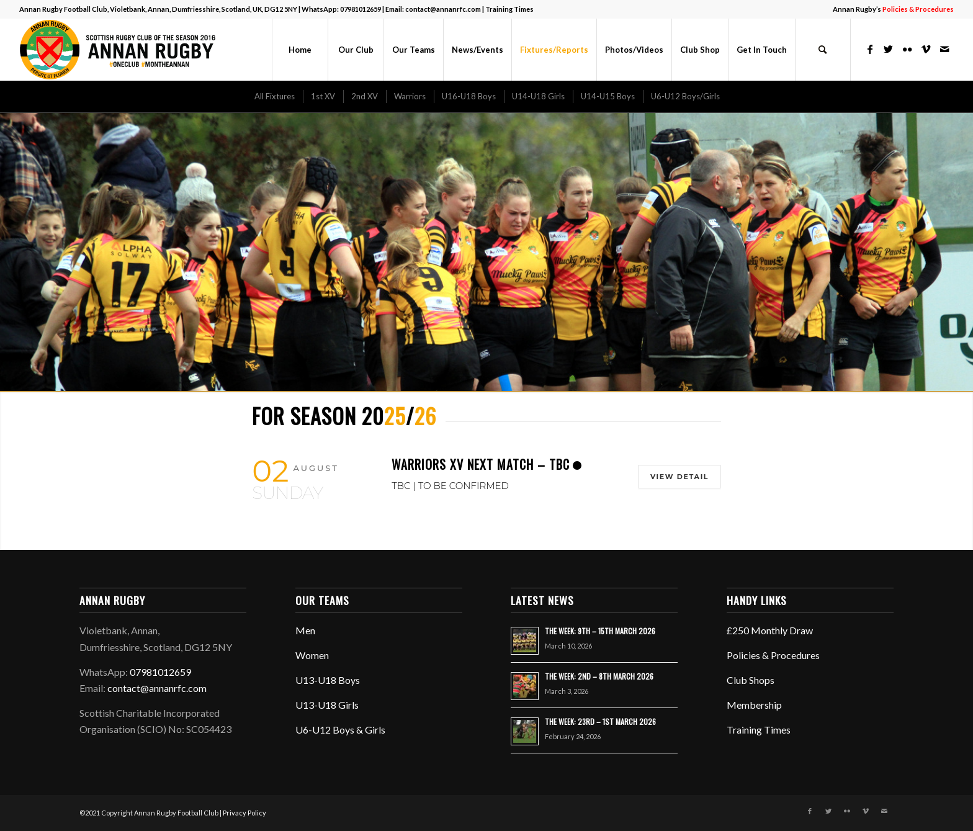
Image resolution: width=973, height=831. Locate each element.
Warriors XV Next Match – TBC (481, 464)
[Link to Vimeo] (926, 49)
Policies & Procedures (773, 655)
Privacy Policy (244, 813)
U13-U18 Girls (327, 705)
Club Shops (750, 680)
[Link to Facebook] (870, 49)
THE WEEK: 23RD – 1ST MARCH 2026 (600, 721)
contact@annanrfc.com (443, 9)
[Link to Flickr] (907, 49)
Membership (754, 705)
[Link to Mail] (944, 49)
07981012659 (360, 9)
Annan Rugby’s (893, 9)
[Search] (823, 50)
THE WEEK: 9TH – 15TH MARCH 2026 (600, 631)
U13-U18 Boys (327, 680)
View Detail (677, 476)
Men (305, 630)
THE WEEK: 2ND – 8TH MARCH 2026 (599, 676)
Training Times (509, 9)
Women (312, 655)
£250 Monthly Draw (770, 630)
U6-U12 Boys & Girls (340, 729)
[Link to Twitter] (888, 49)
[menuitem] (890, 9)
